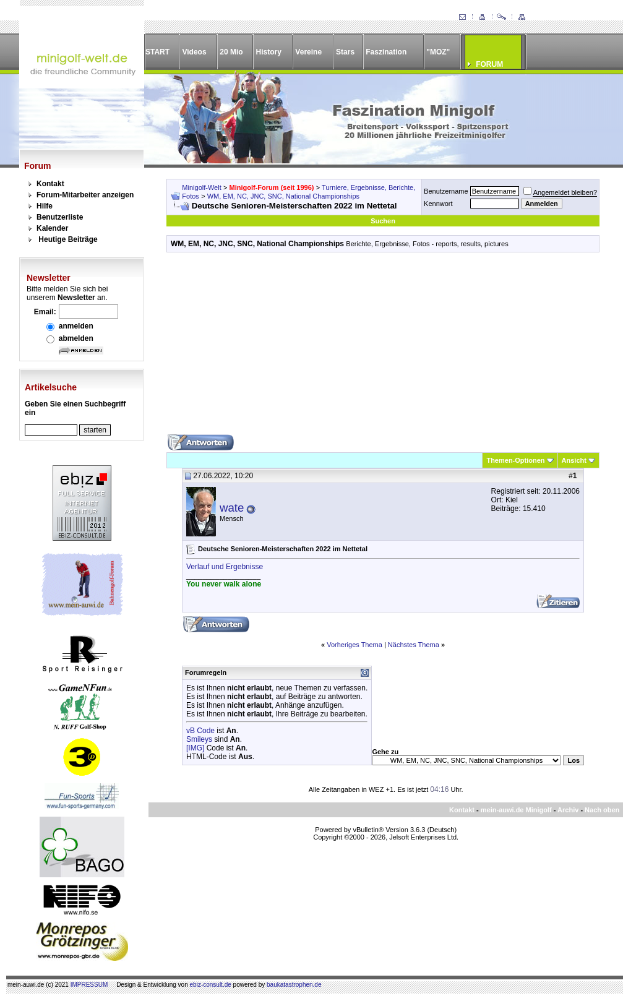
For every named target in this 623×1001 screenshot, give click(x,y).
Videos (194, 52)
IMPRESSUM (89, 984)
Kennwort (438, 203)
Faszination (386, 52)
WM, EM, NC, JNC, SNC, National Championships (283, 196)
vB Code (200, 730)
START (157, 52)
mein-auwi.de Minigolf (516, 810)
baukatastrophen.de (294, 984)
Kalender (52, 228)
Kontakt (50, 183)
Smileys (199, 739)
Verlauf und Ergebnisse (224, 566)
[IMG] (195, 748)
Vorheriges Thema (354, 644)
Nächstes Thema (413, 644)
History (268, 52)
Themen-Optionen (515, 460)
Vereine (308, 52)
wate (232, 507)
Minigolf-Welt (201, 187)
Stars (345, 52)
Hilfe (45, 206)
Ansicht (574, 460)
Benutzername (446, 191)
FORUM (489, 64)
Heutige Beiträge (67, 239)
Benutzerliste (60, 217)
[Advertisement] (382, 347)
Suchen (383, 221)
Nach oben (602, 810)
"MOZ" (438, 52)
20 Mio (231, 52)
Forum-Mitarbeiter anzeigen (85, 195)
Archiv (567, 810)
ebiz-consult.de (210, 984)
